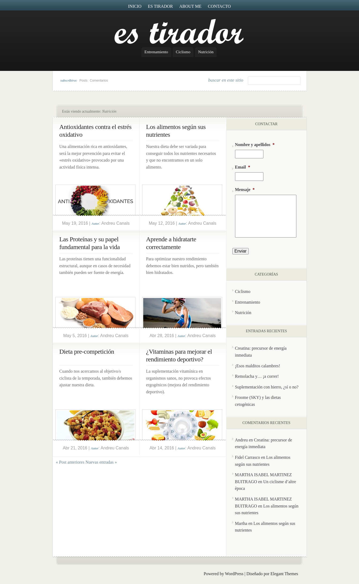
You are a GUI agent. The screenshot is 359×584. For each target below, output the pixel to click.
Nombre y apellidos (255, 144)
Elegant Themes (284, 573)
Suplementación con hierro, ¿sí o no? (266, 387)
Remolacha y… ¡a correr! (257, 376)
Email (242, 167)
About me (190, 6)
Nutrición (206, 52)
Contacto (219, 6)
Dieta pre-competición (86, 351)
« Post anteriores (70, 462)
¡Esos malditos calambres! (257, 366)
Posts (84, 80)
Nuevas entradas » (101, 462)
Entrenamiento (156, 52)
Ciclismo (183, 52)
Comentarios (99, 80)
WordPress (234, 573)
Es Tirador (160, 6)
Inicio (135, 6)
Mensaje (245, 189)
